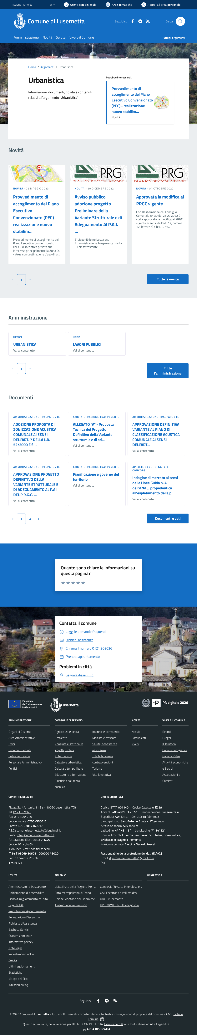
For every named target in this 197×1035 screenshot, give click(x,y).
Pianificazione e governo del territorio (96, 476)
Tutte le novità (168, 279)
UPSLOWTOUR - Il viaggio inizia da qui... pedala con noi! (135, 905)
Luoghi (166, 737)
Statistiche (15, 972)
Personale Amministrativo (25, 762)
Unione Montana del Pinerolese (75, 899)
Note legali (15, 948)
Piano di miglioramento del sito (28, 899)
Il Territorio (169, 744)
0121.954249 (23, 816)
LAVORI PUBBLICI (87, 344)
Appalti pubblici (64, 750)
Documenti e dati (168, 518)
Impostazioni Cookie (21, 954)
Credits (12, 960)
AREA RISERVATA (96, 1029)
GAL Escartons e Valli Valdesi (118, 892)
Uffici (17, 337)
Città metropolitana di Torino (73, 892)
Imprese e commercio (105, 731)
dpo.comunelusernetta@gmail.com (131, 858)
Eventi (166, 731)
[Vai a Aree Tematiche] (119, 4)
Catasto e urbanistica (68, 762)
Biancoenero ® (113, 1024)
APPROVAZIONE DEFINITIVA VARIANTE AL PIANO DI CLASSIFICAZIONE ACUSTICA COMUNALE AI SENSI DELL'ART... (156, 434)
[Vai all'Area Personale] (161, 4)
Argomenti (47, 67)
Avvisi (135, 744)
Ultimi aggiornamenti (21, 966)
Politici (12, 768)
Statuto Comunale (20, 935)
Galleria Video (171, 756)
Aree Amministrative (21, 737)
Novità (18, 188)
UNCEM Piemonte (111, 899)
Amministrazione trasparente (36, 417)
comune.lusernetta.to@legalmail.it (39, 830)
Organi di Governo (19, 731)
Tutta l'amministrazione (167, 371)
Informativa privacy (20, 941)
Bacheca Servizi (18, 929)
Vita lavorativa (101, 774)
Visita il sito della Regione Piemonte (77, 886)
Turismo (97, 768)
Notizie (136, 731)
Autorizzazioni (63, 756)
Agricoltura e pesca (67, 731)
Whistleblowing (18, 984)
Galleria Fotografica (174, 750)
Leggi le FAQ (16, 905)
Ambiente (61, 737)
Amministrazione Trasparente (27, 886)
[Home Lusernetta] (50, 21)
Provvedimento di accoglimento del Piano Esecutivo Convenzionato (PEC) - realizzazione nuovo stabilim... (132, 100)
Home (32, 67)
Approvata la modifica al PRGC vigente (160, 200)
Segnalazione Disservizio (24, 917)
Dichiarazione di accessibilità (26, 892)
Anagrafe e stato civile (69, 744)
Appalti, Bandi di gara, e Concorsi (150, 468)
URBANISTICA (24, 344)
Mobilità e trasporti (104, 737)
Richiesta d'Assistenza (22, 923)
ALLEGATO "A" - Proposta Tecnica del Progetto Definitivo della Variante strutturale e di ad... (93, 432)
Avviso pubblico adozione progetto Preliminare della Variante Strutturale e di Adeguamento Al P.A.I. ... (98, 214)
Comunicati (139, 737)
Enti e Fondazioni (19, 756)
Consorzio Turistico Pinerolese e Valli (123, 886)
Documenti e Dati (19, 750)
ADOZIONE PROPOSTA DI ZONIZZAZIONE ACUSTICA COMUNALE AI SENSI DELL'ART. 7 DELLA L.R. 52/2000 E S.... (34, 434)
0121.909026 (22, 812)
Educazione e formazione (70, 774)
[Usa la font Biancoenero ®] (80, 4)
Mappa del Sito (18, 978)
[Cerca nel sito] (180, 21)
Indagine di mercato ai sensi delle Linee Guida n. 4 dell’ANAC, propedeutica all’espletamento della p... (155, 485)
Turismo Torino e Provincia (71, 905)
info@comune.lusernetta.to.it (35, 835)
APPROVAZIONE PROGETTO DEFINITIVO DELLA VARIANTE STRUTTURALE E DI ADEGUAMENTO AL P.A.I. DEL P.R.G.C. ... (36, 484)
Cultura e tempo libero (69, 768)
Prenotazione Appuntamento (27, 911)
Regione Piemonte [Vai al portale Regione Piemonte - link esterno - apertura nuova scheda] (22, 4)
